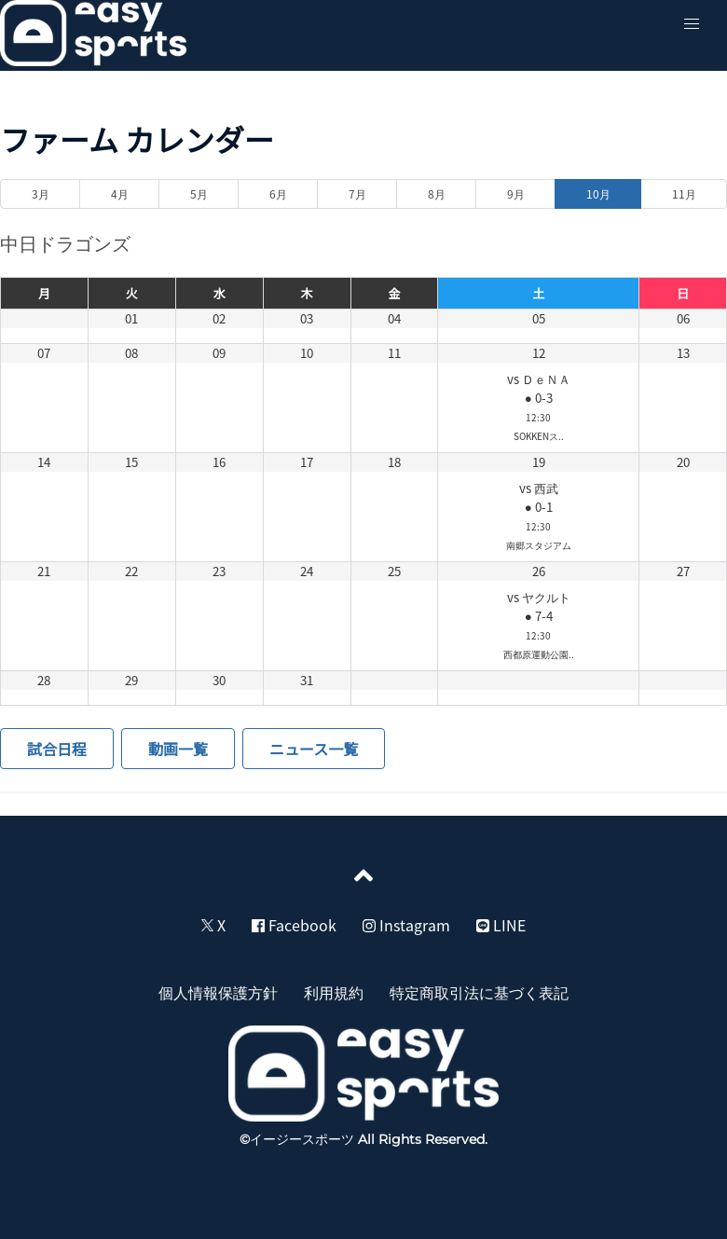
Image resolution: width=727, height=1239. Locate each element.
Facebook (294, 925)
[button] (691, 24)
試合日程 (57, 748)
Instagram (406, 925)
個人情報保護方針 (218, 992)
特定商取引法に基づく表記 (479, 992)
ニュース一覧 (313, 748)
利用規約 (334, 992)
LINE (501, 925)
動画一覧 (178, 748)
